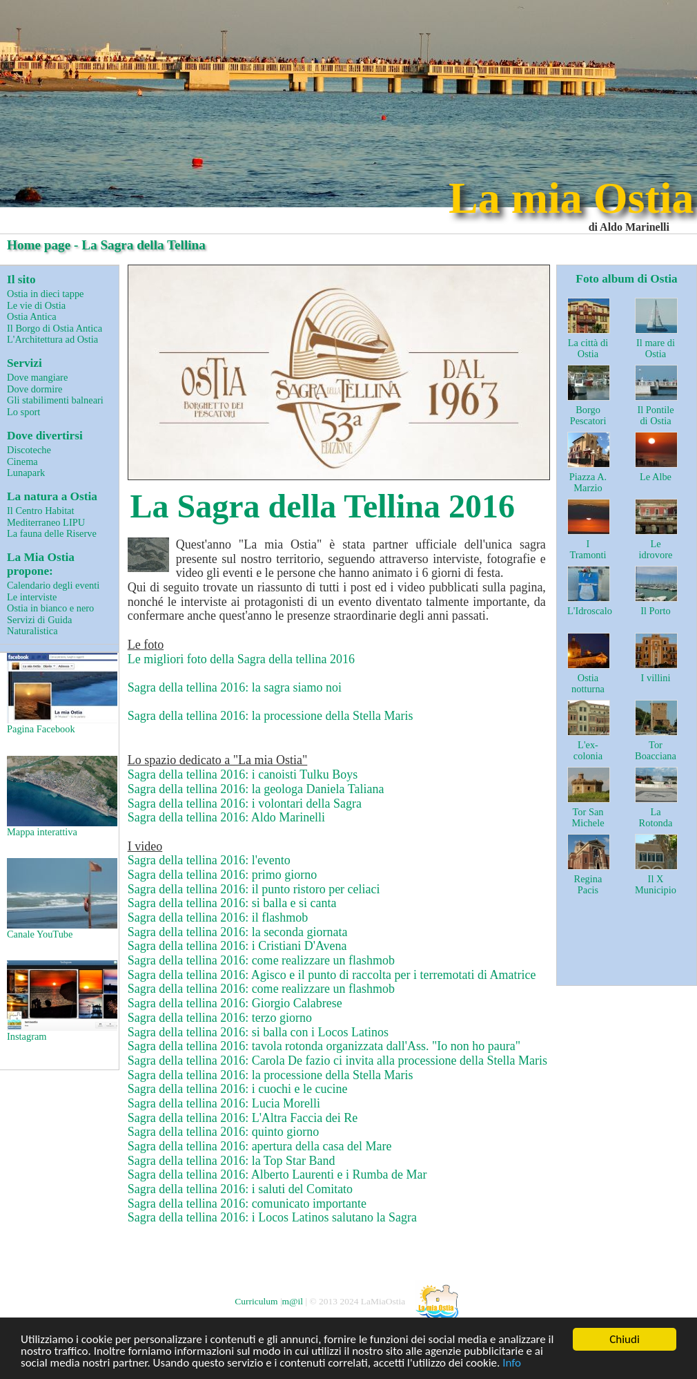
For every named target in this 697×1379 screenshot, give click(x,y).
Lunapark (26, 472)
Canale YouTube (61, 899)
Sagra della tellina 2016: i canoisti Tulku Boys (242, 774)
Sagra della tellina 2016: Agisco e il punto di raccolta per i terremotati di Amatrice (332, 975)
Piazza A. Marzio (588, 482)
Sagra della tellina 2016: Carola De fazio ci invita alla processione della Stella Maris (337, 1060)
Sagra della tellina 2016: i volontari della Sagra (245, 803)
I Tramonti (587, 549)
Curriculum (256, 1300)
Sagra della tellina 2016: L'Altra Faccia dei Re (243, 1118)
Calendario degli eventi (53, 585)
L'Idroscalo (589, 610)
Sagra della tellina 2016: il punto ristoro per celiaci (254, 889)
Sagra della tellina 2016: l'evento (209, 860)
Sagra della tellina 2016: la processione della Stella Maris (270, 716)
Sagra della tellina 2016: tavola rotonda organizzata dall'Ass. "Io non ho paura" (324, 1046)
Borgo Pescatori (588, 415)
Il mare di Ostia (655, 348)
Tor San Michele (587, 817)
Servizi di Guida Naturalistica (39, 625)
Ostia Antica (32, 316)
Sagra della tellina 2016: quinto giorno (223, 1132)
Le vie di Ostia (36, 305)
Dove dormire (34, 388)
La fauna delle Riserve (52, 533)
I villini (656, 677)
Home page (38, 245)
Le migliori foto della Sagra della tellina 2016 (241, 659)
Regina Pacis (588, 884)
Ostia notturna (588, 683)
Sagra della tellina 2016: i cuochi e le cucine (238, 1089)
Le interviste (32, 596)
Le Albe (655, 476)
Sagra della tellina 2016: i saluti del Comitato (240, 1189)
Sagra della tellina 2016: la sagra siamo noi (235, 687)
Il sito (21, 279)
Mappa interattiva (61, 796)
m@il (292, 1300)
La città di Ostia (588, 348)
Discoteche (29, 449)
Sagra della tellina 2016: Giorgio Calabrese (235, 1003)
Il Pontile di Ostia (655, 415)
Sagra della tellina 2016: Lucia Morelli (224, 1103)
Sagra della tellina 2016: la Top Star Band (231, 1161)
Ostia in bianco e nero (50, 608)
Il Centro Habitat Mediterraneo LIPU (46, 516)
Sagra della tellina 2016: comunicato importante (247, 1203)
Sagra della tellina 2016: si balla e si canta (232, 903)
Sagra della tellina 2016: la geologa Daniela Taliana (256, 789)
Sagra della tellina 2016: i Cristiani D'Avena (237, 946)
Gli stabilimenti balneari (55, 400)
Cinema (22, 461)
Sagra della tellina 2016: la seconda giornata (238, 932)
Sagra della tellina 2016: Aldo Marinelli (226, 817)
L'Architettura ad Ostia (52, 339)
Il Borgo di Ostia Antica (54, 328)
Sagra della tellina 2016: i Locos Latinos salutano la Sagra (272, 1217)
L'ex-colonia (587, 750)
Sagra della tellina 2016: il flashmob (218, 917)
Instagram (61, 1001)
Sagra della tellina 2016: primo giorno (222, 875)
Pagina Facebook (61, 693)
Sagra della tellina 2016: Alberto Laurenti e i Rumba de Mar (277, 1174)
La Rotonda (656, 817)
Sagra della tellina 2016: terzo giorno (220, 1018)
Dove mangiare (37, 377)
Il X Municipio (655, 884)
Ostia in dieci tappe (45, 293)
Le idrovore (656, 549)
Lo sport (23, 411)
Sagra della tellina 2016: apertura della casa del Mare (260, 1146)
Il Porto (655, 610)
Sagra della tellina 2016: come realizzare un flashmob (261, 960)
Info (511, 1363)
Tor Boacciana (655, 750)
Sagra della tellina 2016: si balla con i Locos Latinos (258, 1032)
